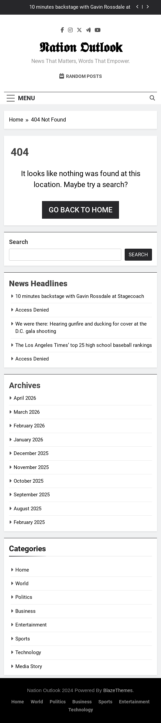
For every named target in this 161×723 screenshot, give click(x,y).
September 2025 (32, 495)
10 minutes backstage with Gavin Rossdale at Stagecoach (79, 7)
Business (25, 611)
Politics (23, 597)
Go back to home (80, 210)
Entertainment (31, 625)
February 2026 (29, 426)
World (21, 584)
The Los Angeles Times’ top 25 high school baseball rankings (83, 345)
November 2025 (31, 467)
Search (18, 241)
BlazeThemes (118, 690)
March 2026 (27, 412)
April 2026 (25, 398)
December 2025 (31, 453)
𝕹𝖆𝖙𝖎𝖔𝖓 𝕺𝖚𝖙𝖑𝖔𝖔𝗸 (80, 47)
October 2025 (28, 481)
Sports (22, 639)
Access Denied (32, 310)
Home (22, 570)
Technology (28, 652)
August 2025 (27, 509)
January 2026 (28, 440)
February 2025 (29, 522)
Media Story (28, 666)
